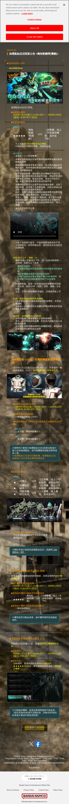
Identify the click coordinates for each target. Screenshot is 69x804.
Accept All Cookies (34, 35)
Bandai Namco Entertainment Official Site (34, 785)
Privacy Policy (29, 790)
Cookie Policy (44, 790)
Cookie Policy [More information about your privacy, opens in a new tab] (27, 11)
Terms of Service (13, 790)
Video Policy (57, 790)
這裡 (48, 146)
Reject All (34, 26)
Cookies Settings (34, 17)
